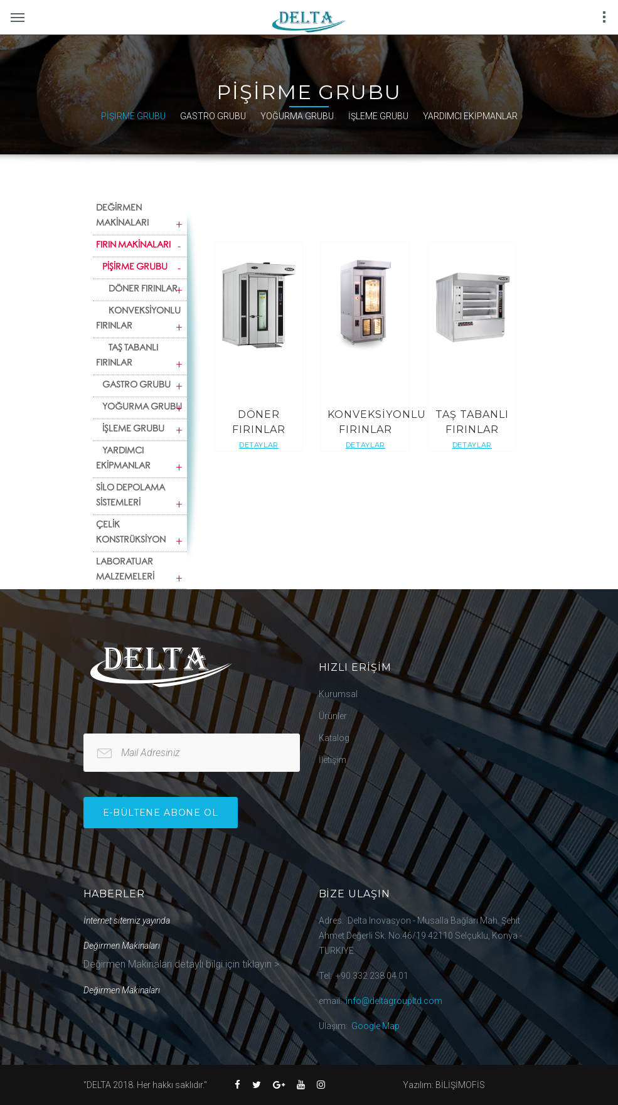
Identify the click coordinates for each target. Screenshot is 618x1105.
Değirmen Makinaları (121, 946)
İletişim (332, 760)
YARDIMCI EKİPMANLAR (470, 116)
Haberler (114, 894)
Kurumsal (338, 694)
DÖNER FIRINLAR (143, 290)
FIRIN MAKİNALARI (133, 246)
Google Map (375, 1026)
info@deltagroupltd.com (394, 1001)
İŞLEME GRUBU (378, 116)
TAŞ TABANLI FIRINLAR (127, 356)
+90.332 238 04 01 (372, 976)
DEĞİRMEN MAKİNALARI (122, 216)
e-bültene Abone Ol (160, 812)
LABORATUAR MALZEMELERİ (125, 570)
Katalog (334, 738)
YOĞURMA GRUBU (297, 116)
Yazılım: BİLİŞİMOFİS (444, 1085)
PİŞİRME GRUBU (133, 116)
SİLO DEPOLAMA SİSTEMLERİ (131, 496)
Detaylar (259, 444)
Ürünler (333, 716)
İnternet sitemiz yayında (126, 920)
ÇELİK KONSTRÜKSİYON (131, 533)
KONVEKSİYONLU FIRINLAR (138, 319)
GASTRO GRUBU (213, 116)
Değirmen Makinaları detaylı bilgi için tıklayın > (181, 964)
